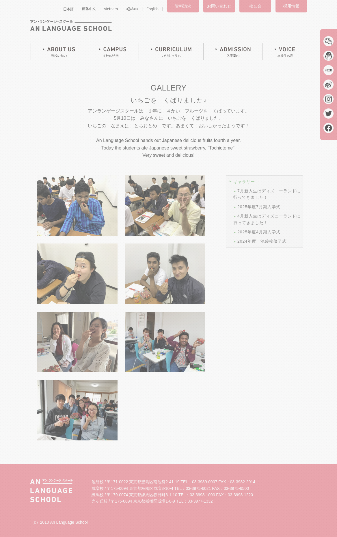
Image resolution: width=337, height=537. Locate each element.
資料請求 (183, 6)
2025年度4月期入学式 (258, 232)
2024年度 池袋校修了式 (261, 241)
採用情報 (291, 6)
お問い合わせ (219, 6)
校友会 (255, 6)
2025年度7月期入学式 (258, 206)
